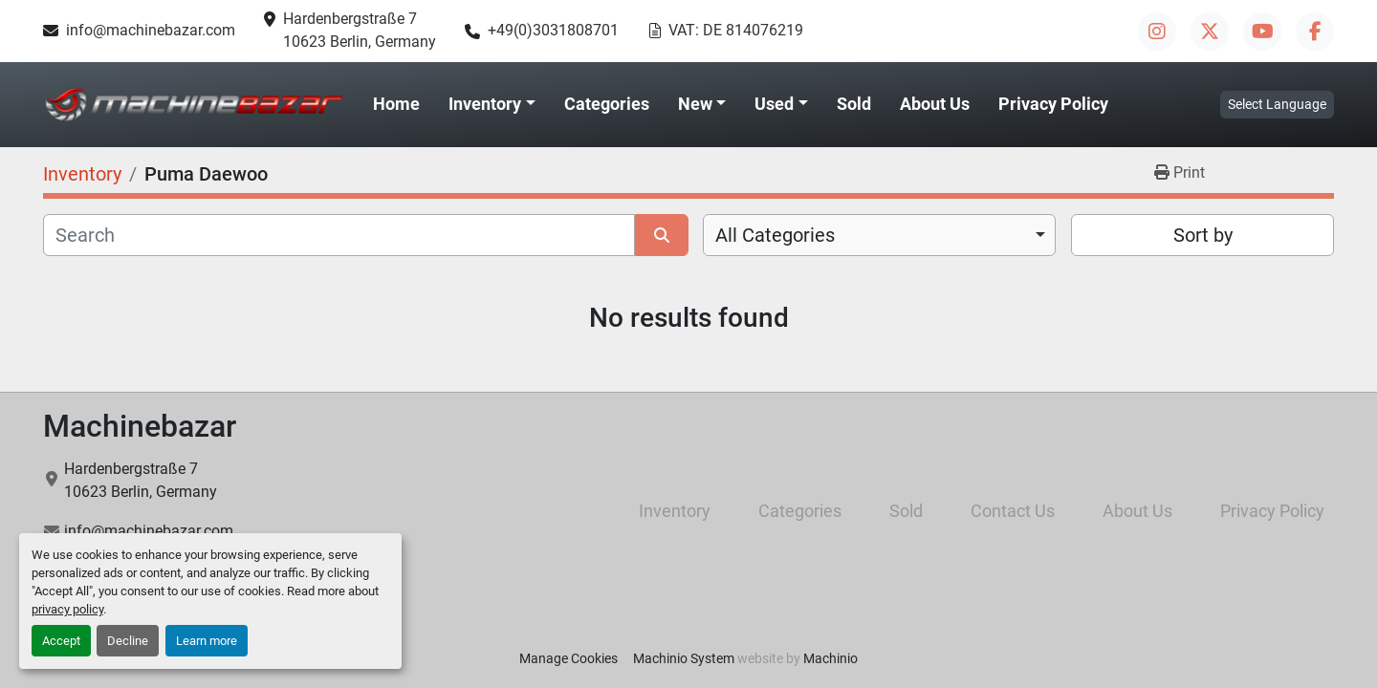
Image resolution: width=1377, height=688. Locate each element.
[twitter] (1210, 31)
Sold (854, 104)
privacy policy (67, 609)
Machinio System (683, 658)
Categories (606, 104)
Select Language (1277, 104)
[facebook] (1315, 31)
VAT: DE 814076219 (735, 30)
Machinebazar (139, 426)
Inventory (484, 104)
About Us (935, 104)
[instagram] (1157, 31)
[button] (492, 104)
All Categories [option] (775, 235)
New (695, 104)
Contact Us (1013, 511)
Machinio (830, 658)
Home (396, 104)
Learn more (206, 641)
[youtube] (1262, 31)
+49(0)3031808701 (553, 30)
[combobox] (879, 235)
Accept (61, 641)
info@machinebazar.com (150, 30)
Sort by (1203, 235)
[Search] (339, 235)
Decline (127, 641)
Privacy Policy (1053, 104)
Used (774, 104)
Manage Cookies (568, 658)
